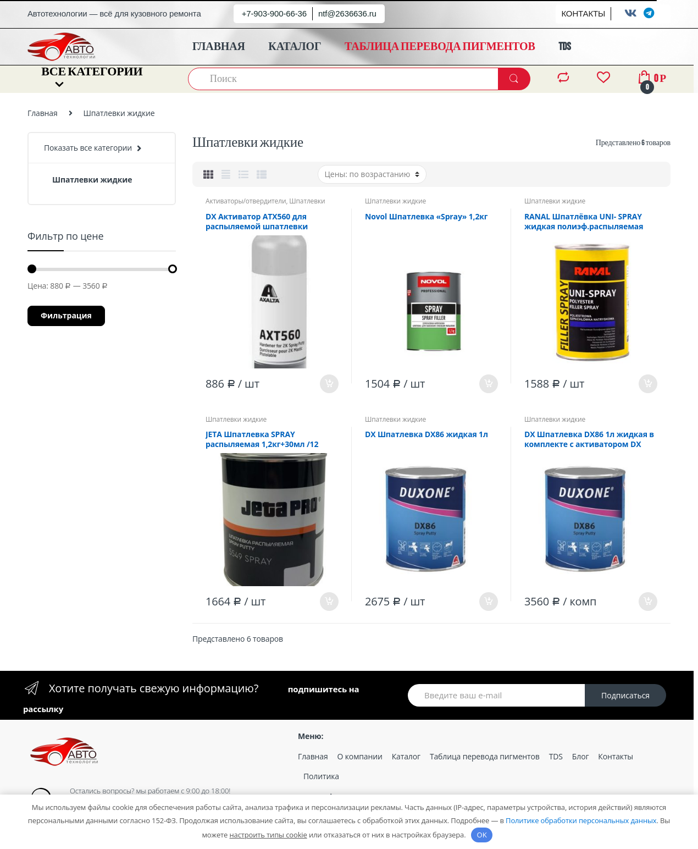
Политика (321, 776)
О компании (360, 756)
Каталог (406, 756)
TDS (564, 46)
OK (482, 835)
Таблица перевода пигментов (485, 756)
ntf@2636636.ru (347, 13)
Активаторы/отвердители (246, 201)
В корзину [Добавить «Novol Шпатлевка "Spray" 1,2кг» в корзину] (488, 383)
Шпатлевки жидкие (395, 201)
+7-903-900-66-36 (274, 13)
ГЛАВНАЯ (218, 46)
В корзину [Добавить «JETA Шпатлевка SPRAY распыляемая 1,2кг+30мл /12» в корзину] (329, 601)
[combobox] (343, 79)
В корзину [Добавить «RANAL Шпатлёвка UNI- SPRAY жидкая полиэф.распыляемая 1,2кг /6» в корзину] (647, 383)
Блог (580, 756)
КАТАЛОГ (294, 46)
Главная (42, 113)
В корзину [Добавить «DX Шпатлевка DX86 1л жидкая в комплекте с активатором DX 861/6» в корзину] (647, 601)
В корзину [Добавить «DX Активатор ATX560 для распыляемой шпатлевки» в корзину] (329, 383)
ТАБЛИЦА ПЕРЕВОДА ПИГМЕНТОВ (440, 46)
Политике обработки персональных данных (581, 820)
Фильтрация (66, 315)
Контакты (615, 756)
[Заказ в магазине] (372, 174)
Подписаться (625, 695)
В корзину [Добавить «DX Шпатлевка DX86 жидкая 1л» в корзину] (488, 601)
